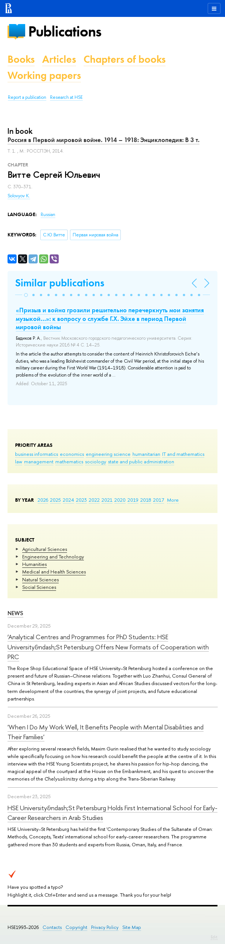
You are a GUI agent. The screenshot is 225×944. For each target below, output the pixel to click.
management (38, 461)
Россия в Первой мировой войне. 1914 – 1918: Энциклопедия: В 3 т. (103, 140)
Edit (214, 936)
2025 (55, 499)
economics (72, 454)
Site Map (131, 927)
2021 (107, 499)
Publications (64, 31)
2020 (120, 499)
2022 (94, 499)
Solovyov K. (19, 196)
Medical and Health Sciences (54, 571)
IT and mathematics (183, 454)
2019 (133, 499)
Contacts (52, 927)
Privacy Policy (105, 927)
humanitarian (146, 454)
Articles (59, 59)
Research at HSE (66, 97)
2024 (68, 499)
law (18, 461)
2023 (81, 499)
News (15, 613)
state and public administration (141, 461)
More (173, 499)
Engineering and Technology (53, 556)
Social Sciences (39, 587)
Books (21, 59)
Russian (48, 215)
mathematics (69, 461)
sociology (95, 461)
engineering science (108, 454)
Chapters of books (125, 59)
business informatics (36, 454)
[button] (26, 295)
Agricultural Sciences (44, 549)
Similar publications (59, 282)
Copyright (76, 927)
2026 (43, 499)
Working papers (44, 75)
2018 (145, 499)
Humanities (34, 564)
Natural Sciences (40, 579)
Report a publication (27, 97)
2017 (158, 499)
